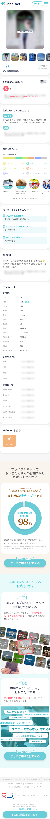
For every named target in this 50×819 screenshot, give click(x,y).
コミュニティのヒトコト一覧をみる (25, 198)
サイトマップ (36, 787)
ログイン (37, 4)
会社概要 (10, 783)
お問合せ (26, 787)
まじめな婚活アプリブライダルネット (14, 779)
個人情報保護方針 (15, 787)
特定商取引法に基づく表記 (34, 783)
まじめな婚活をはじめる (25, 562)
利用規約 (19, 783)
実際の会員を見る (34, 779)
